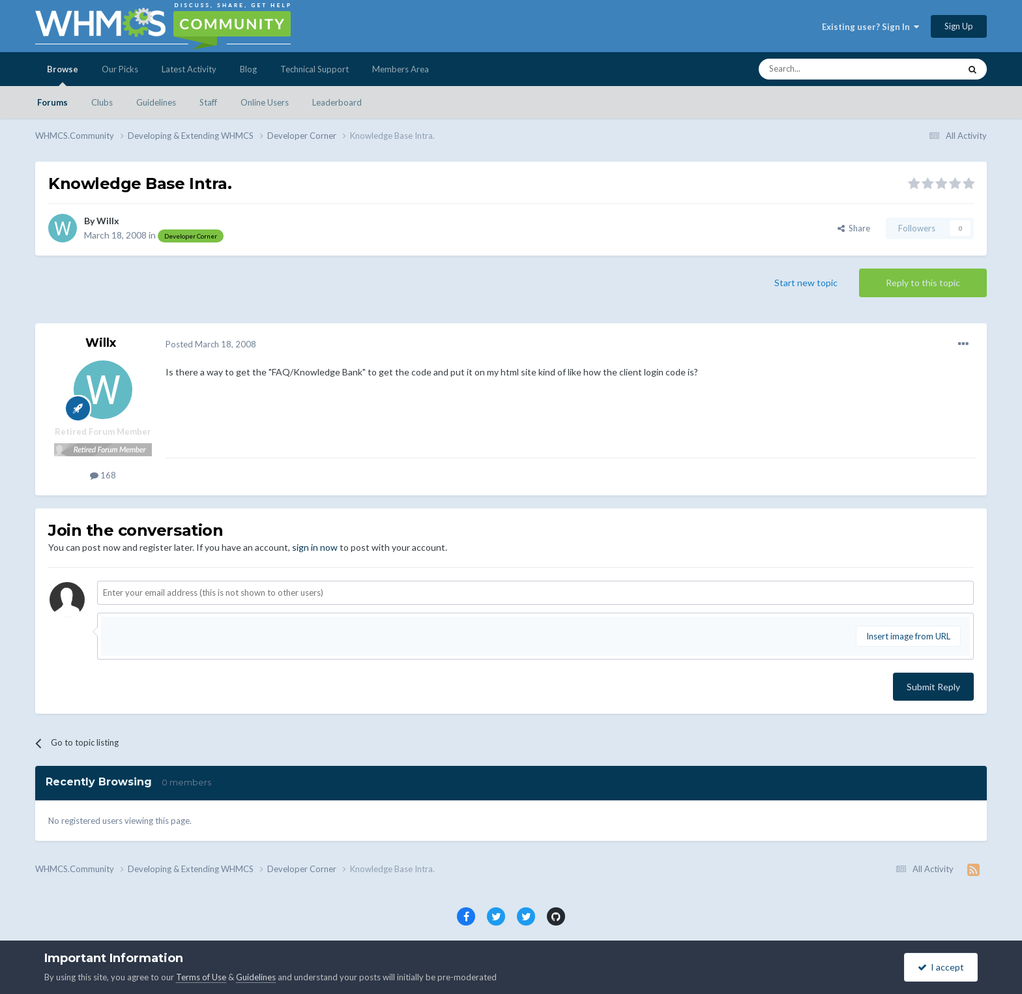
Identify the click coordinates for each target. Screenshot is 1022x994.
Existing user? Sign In (870, 27)
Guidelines (156, 102)
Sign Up (958, 26)
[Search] (846, 69)
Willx (107, 220)
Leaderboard (337, 102)
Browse (62, 75)
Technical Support (314, 69)
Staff (208, 102)
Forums (52, 102)
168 (103, 475)
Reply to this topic (923, 282)
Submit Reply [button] (933, 686)
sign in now (315, 547)
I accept (941, 966)
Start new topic (806, 282)
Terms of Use (201, 977)
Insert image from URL (908, 636)
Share (854, 228)
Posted (211, 344)
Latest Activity (189, 69)
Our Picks (120, 69)
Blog (248, 69)
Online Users (265, 102)
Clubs (102, 102)
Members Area (400, 69)
